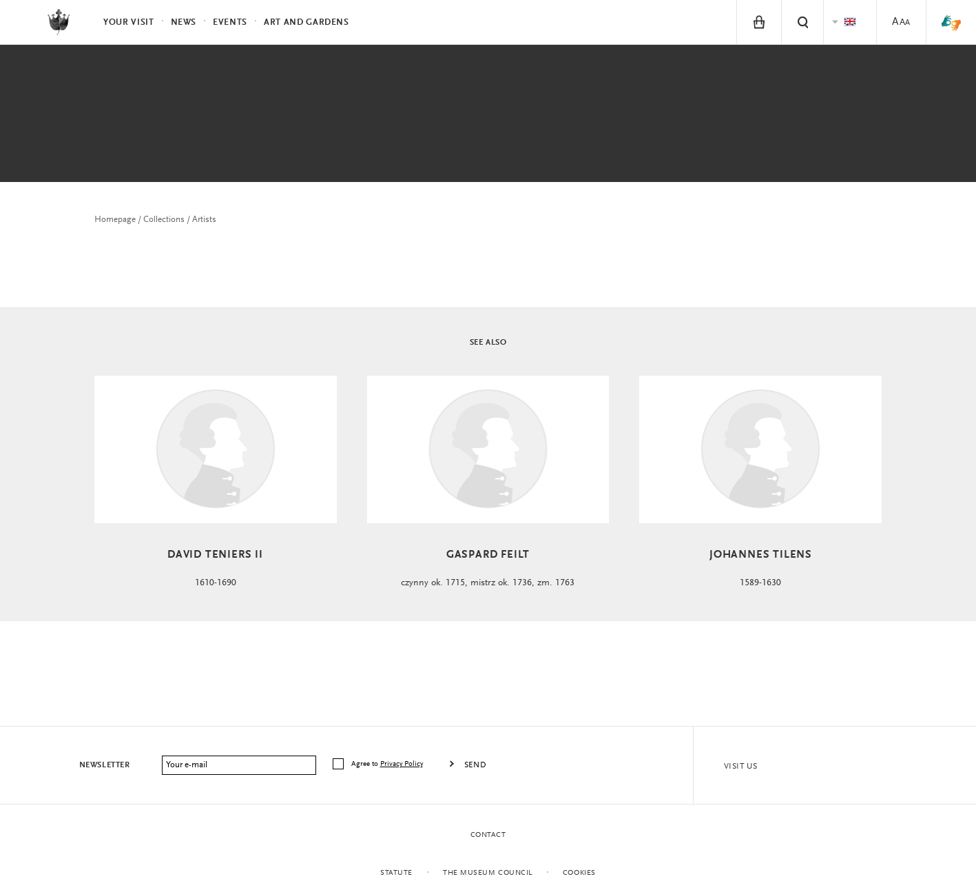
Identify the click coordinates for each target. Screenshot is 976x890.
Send (475, 765)
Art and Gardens (306, 22)
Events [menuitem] (230, 22)
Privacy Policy (401, 764)
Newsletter (104, 765)
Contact (488, 835)
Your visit (128, 22)
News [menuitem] (184, 22)
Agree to (388, 764)
